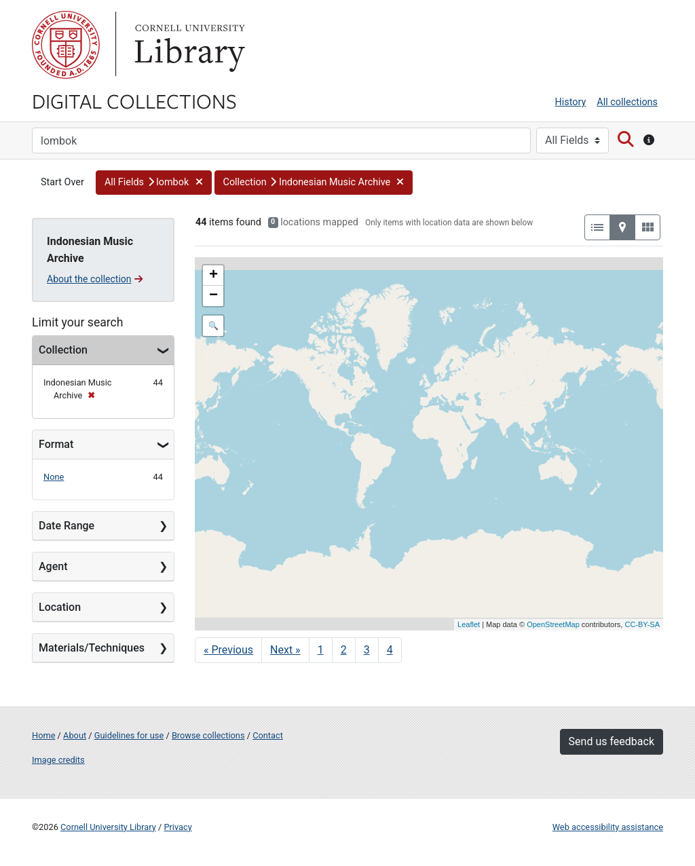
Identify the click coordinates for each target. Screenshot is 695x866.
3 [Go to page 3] (367, 649)
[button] (154, 182)
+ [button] (213, 275)
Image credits (58, 760)
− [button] (213, 296)
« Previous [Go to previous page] (228, 649)
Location (60, 607)
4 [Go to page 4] (390, 649)
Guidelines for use (129, 735)
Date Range (66, 525)
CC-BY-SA (642, 624)
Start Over (62, 182)
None (53, 477)
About (74, 735)
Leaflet (468, 624)
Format (56, 444)
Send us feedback (611, 741)
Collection (63, 349)
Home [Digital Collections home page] (43, 735)
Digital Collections (134, 100)
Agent (53, 566)
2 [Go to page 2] (344, 649)
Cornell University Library (108, 827)
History (570, 102)
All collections (627, 102)
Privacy (177, 827)
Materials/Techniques (92, 647)
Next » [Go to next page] (285, 649)
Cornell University (66, 45)
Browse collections (208, 735)
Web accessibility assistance (607, 827)
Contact (267, 735)
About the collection (95, 279)
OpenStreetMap (553, 624)
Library (188, 45)
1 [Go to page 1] (321, 649)
